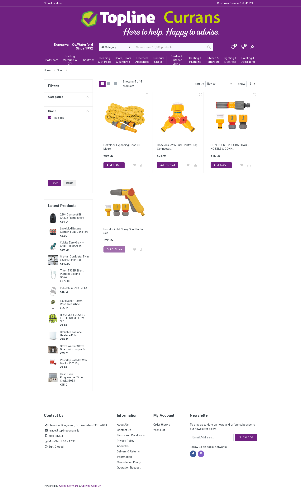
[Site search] (169, 47)
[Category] (116, 47)
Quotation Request (129, 467)
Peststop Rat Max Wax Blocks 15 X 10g (73, 362)
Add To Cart (114, 165)
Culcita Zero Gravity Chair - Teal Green (72, 244)
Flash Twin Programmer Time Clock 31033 (71, 377)
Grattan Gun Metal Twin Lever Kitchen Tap (74, 258)
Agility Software (69, 485)
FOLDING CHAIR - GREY (74, 287)
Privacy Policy (125, 440)
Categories (68, 97)
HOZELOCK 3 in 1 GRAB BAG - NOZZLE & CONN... (230, 146)
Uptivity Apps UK (91, 485)
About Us (123, 424)
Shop (60, 70)
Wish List (159, 430)
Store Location (53, 3)
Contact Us (124, 430)
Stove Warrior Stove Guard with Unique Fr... (73, 348)
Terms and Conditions (131, 435)
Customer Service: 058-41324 (235, 3)
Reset (69, 182)
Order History (161, 424)
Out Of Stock (114, 249)
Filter (54, 183)
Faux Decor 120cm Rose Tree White (71, 302)
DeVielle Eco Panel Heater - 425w (71, 334)
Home (47, 70)
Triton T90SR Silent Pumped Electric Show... (72, 274)
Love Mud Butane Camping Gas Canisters (74, 230)
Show (241, 84)
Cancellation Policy (129, 462)
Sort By (199, 84)
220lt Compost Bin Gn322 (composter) (72, 216)
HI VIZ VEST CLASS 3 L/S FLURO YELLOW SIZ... (72, 318)
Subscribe (246, 437)
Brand (68, 111)
